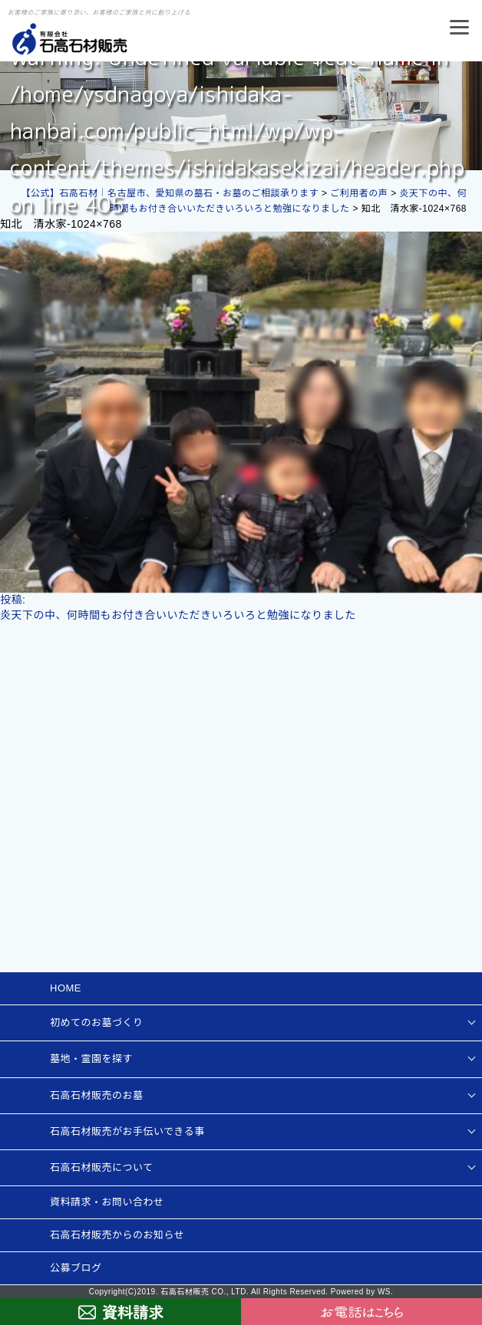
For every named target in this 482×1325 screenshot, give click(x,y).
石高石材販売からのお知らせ (117, 1235)
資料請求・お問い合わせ (107, 1202)
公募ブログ (76, 1268)
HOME (65, 988)
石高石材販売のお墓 (97, 1095)
